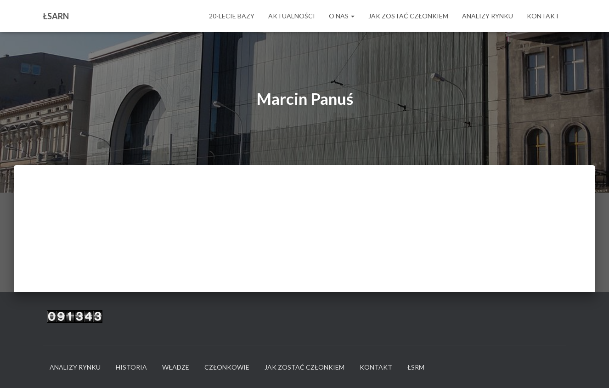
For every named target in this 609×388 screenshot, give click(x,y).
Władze (175, 367)
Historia (131, 367)
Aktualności (291, 16)
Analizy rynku (487, 16)
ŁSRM (415, 367)
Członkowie (226, 367)
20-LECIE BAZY (231, 16)
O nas (342, 16)
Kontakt (543, 16)
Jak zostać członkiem (408, 16)
